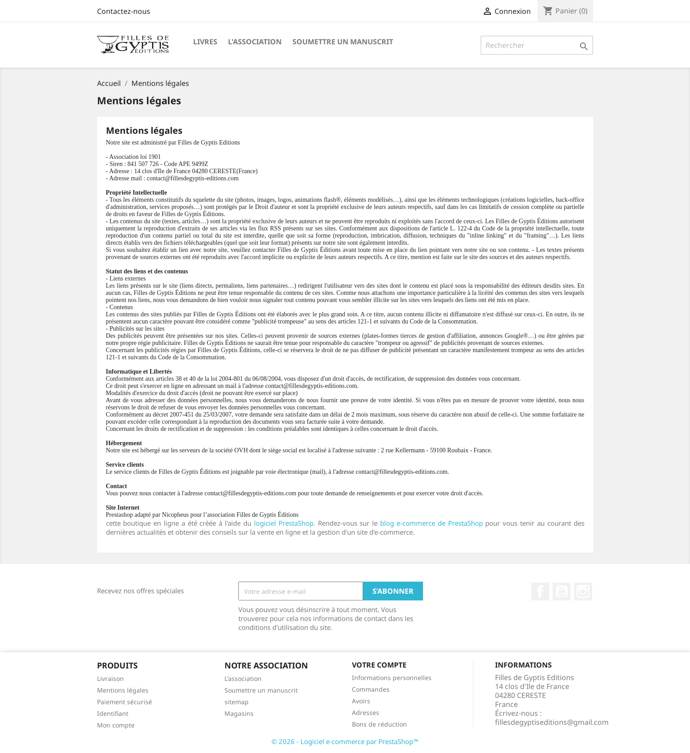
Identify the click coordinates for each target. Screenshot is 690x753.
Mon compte (116, 725)
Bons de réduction (379, 724)
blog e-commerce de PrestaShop (431, 523)
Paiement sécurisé (124, 702)
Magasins (239, 713)
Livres (205, 42)
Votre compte (379, 665)
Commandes (370, 689)
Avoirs (361, 701)
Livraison (110, 678)
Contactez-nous (123, 11)
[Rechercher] (537, 45)
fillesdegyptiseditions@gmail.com (552, 722)
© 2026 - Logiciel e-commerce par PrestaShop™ (345, 741)
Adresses (365, 712)
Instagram (583, 591)
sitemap (236, 702)
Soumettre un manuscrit (342, 42)
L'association (255, 42)
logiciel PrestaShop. (286, 523)
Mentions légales (122, 690)
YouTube (562, 591)
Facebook (540, 591)
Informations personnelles (392, 677)
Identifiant (112, 713)
